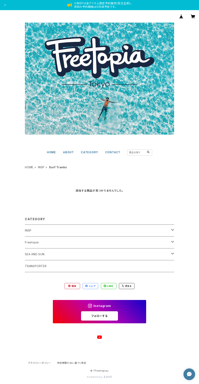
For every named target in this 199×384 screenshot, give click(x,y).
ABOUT (68, 152)
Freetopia (32, 242)
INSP (41, 167)
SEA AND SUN (35, 254)
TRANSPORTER (36, 266)
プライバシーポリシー (39, 362)
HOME (51, 152)
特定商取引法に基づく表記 (71, 362)
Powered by (99, 376)
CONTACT (112, 152)
